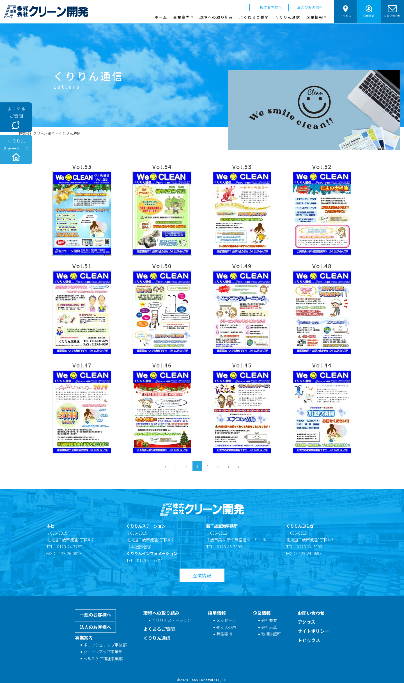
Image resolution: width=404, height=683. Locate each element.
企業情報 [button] (314, 17)
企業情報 (202, 575)
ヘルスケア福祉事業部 (103, 658)
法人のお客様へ (310, 7)
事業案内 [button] (181, 17)
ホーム (160, 17)
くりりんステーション (171, 620)
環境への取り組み (216, 17)
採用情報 (217, 613)
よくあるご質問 (254, 17)
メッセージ (226, 620)
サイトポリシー (313, 630)
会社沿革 (269, 627)
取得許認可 (271, 634)
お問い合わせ (392, 11)
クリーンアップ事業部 (102, 651)
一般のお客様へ (269, 7)
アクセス (345, 11)
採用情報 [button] (369, 11)
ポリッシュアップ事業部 (105, 645)
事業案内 (84, 637)
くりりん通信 (287, 17)
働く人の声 (226, 627)
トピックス (309, 640)
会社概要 (269, 620)
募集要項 (224, 634)
